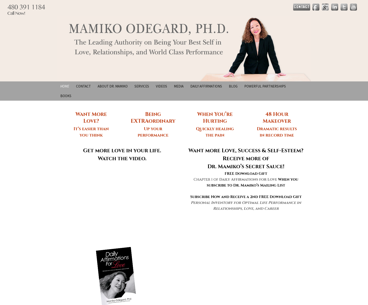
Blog (233, 86)
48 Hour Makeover (277, 118)
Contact (83, 86)
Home (64, 86)
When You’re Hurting (215, 118)
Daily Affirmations (206, 86)
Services (141, 86)
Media (179, 86)
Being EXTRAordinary (153, 118)
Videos (161, 86)
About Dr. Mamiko (113, 86)
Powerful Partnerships (265, 86)
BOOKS (65, 96)
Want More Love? (91, 118)
